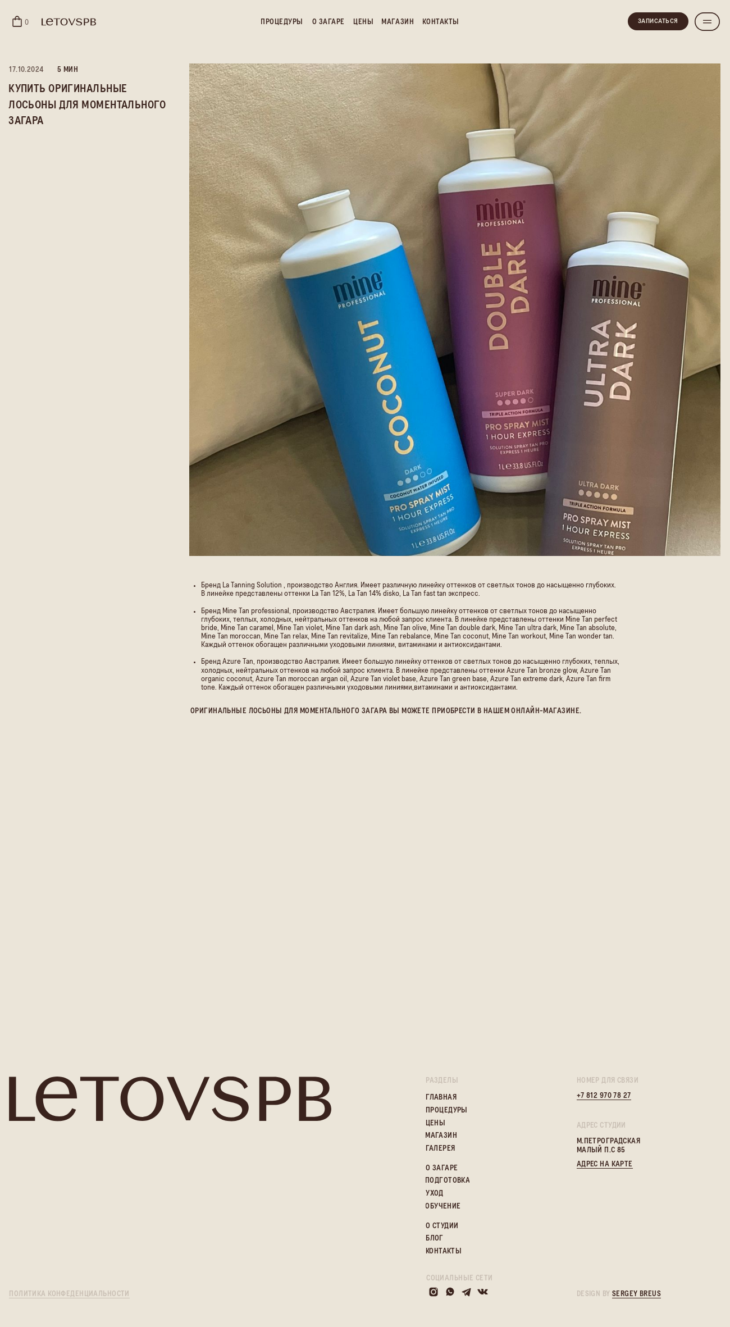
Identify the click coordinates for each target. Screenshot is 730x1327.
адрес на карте (605, 1164)
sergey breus (636, 1294)
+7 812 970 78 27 (604, 1096)
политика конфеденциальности (69, 1294)
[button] (707, 21)
